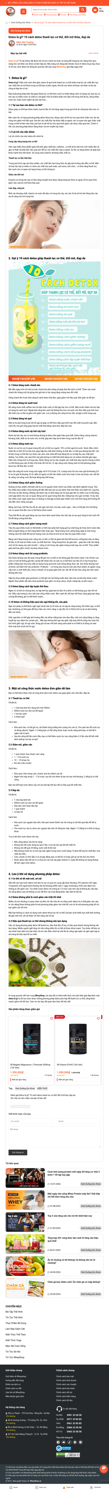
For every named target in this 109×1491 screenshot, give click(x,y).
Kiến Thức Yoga (13, 1340)
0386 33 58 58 (74, 1427)
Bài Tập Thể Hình (14, 1311)
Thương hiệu (50, 15)
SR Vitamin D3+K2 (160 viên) (69, 1065)
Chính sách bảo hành (65, 1388)
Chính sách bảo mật (65, 1376)
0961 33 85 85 (74, 1423)
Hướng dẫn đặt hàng (15, 1380)
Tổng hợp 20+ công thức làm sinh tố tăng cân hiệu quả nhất (73, 1239)
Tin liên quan (12, 1163)
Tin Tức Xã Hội (13, 1351)
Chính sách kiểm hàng (66, 1396)
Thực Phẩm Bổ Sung (16, 1323)
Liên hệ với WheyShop (15, 1392)
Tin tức (62, 14)
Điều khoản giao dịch (15, 1396)
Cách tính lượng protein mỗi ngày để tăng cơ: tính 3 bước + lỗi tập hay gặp (74, 1173)
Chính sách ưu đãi (13, 1388)
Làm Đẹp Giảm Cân (15, 1329)
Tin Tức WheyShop (15, 1357)
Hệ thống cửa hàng (76, 15)
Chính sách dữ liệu (64, 1400)
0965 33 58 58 (74, 1431)
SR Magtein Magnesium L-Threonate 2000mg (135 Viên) (30, 1066)
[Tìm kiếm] (82, 10)
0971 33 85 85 (74, 1419)
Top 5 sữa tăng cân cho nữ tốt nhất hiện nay (70, 1215)
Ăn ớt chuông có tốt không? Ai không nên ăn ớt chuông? (71, 1261)
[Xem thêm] (93, 53)
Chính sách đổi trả (64, 1392)
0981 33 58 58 (74, 1415)
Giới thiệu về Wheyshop (16, 1376)
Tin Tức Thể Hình (14, 1317)
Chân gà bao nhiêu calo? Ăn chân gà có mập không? (74, 1282)
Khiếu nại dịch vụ (13, 1384)
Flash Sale (36, 14)
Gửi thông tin (18, 1152)
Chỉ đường (10, 1416)
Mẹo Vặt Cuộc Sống (15, 1346)
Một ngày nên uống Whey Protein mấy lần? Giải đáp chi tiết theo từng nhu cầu (74, 1195)
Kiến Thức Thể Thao (16, 1334)
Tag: (11, 1088)
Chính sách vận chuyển (66, 1384)
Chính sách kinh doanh (66, 1380)
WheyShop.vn (35, 1481)
